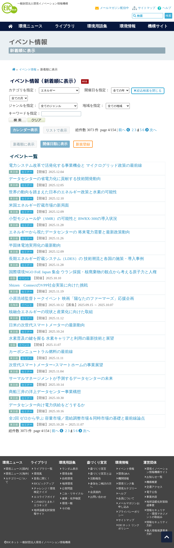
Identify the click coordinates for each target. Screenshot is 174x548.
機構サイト (158, 26)
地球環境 (67, 483)
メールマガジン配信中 (114, 8)
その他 (66, 508)
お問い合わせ (98, 496)
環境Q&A (123, 473)
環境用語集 (97, 26)
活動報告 (95, 478)
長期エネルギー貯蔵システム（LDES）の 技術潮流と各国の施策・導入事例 (76, 258)
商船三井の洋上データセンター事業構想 (45, 391)
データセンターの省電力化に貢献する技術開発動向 (55, 178)
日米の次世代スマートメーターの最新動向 (47, 325)
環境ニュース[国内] (17, 468)
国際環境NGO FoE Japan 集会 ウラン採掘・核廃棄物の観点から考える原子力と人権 (83, 272)
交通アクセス (154, 486)
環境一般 (67, 503)
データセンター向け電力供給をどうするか (47, 405)
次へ (151, 130)
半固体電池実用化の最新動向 (35, 245)
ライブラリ (65, 26)
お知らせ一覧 (154, 476)
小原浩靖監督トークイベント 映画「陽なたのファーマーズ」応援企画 (71, 298)
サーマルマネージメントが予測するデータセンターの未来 (61, 378)
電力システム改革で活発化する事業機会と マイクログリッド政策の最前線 (75, 165)
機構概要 (151, 482)
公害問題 (67, 488)
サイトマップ (146, 8)
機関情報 (123, 478)
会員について (126, 498)
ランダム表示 (70, 468)
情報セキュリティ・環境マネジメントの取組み (157, 514)
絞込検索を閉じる (148, 90)
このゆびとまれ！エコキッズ (44, 503)
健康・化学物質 (71, 498)
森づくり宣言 (98, 468)
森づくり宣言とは (101, 473)
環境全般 (67, 473)
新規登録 (83, 144)
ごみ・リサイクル (72, 493)
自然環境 (67, 478)
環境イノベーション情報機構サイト (157, 470)
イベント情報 (27, 69)
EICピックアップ (44, 483)
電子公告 (151, 492)
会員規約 (95, 492)
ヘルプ (166, 8)
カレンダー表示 (25, 130)
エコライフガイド (44, 496)
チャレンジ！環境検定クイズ (44, 490)
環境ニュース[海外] (17, 473)
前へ (124, 130)
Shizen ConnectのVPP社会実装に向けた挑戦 (48, 285)
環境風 (38, 473)
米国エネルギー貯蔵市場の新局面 (39, 205)
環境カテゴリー (127, 488)
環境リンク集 (126, 483)
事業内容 (151, 496)
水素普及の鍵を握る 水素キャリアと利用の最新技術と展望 (61, 338)
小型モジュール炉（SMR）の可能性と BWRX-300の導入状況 (63, 218)
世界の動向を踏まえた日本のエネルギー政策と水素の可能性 (63, 192)
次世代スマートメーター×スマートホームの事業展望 (56, 365)
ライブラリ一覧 (43, 468)
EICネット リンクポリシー (128, 527)
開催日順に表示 (55, 144)
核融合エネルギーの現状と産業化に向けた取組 (51, 312)
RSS (84, 81)
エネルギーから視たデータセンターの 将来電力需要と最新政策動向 (69, 232)
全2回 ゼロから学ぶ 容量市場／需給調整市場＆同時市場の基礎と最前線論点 (77, 418)
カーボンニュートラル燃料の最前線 (41, 351)
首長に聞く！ (42, 478)
